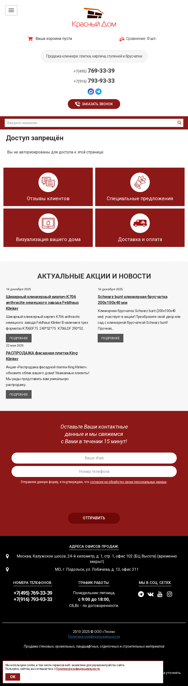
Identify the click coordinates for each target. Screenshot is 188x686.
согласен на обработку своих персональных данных (128, 482)
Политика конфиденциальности (94, 637)
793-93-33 (94, 80)
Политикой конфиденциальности (78, 669)
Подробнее (19, 338)
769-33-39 (94, 70)
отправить (94, 518)
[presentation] (94, 496)
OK (12, 676)
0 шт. (152, 38)
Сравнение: (136, 38)
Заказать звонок (97, 104)
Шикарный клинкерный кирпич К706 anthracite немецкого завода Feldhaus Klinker (42, 302)
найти (179, 123)
